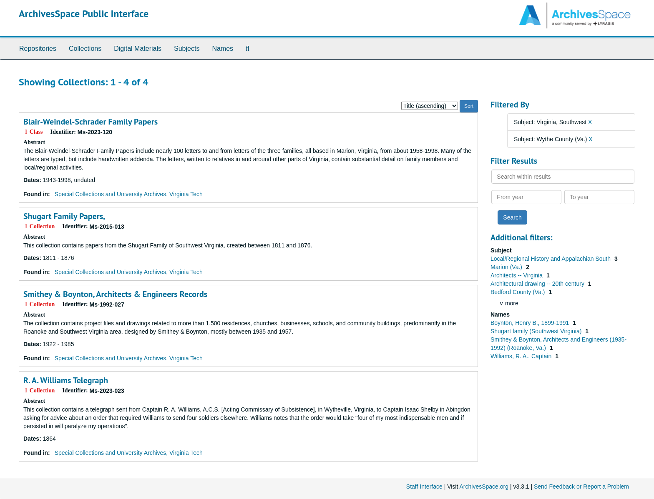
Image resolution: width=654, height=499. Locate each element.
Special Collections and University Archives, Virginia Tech (129, 194)
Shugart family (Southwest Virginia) (536, 331)
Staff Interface (424, 486)
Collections (85, 48)
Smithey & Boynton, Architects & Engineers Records (115, 294)
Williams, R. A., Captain (521, 356)
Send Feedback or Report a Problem (581, 486)
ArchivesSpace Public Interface (83, 13)
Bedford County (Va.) (518, 292)
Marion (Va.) (507, 267)
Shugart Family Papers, (64, 216)
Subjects (186, 48)
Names (222, 48)
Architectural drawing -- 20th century (538, 283)
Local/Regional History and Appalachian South (551, 258)
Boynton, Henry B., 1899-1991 (530, 322)
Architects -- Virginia (517, 275)
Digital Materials (137, 48)
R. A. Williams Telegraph (65, 380)
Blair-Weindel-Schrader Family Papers (90, 121)
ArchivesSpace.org (483, 486)
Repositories (37, 48)
